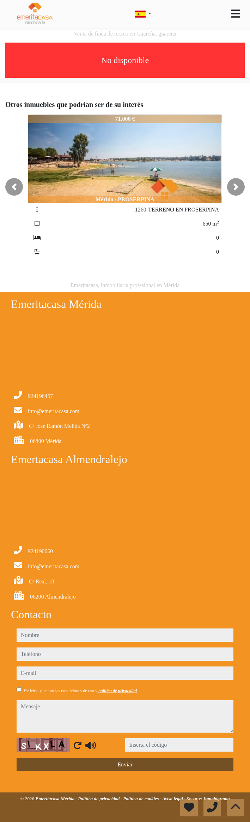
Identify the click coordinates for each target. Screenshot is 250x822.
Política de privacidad (99, 798)
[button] (14, 187)
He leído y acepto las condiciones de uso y (80, 690)
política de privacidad (117, 690)
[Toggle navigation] (235, 13)
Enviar (125, 764)
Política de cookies (141, 798)
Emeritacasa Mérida (55, 798)
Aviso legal (173, 798)
